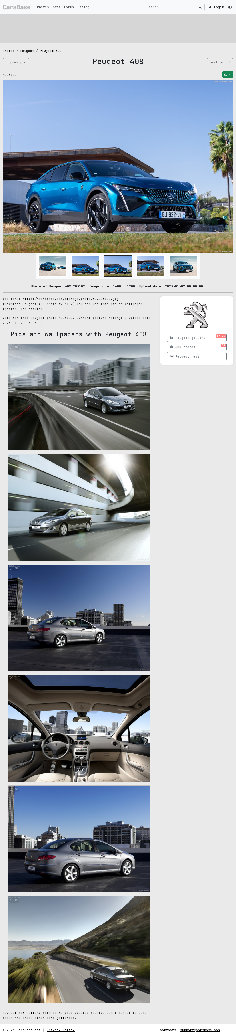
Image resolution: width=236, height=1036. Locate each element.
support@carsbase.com (200, 1030)
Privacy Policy (61, 1030)
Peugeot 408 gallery (23, 1012)
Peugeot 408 (51, 51)
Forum (69, 7)
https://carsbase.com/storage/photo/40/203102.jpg (71, 299)
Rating (84, 7)
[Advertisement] (118, 28)
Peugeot (27, 51)
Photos (43, 7)
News (56, 7)
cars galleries (61, 1018)
